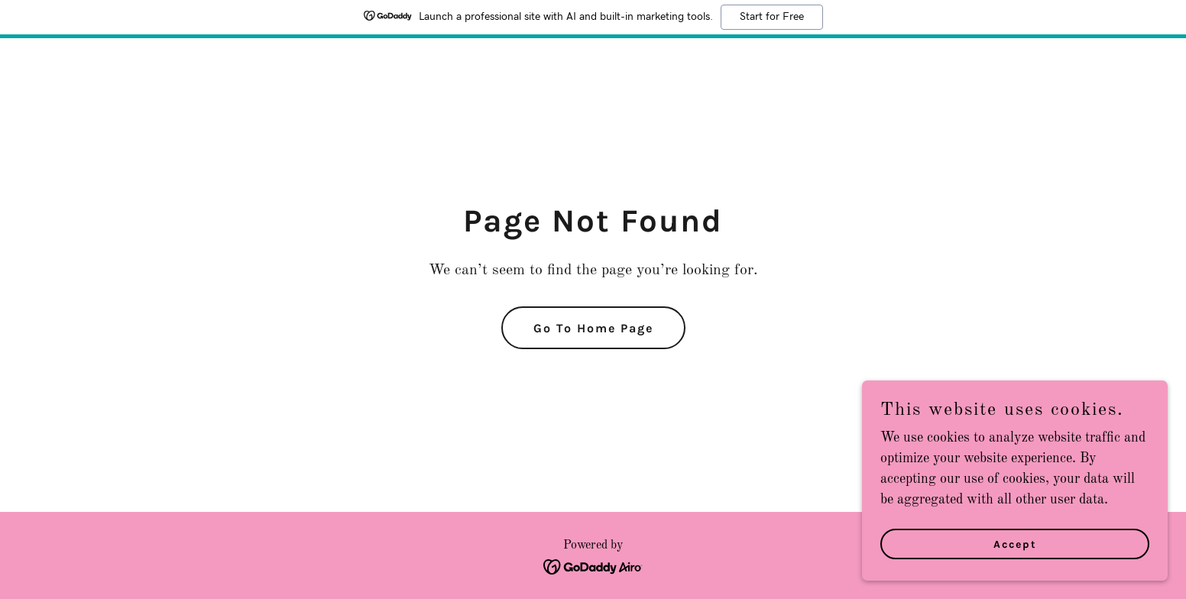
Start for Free (772, 16)
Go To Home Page (593, 328)
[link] (593, 566)
